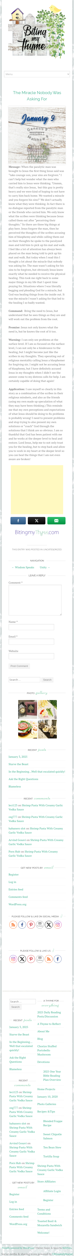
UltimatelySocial (62, 1254)
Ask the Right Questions (23, 779)
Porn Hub (14, 851)
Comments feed (18, 897)
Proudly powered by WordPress (18, 1247)
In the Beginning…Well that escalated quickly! (36, 771)
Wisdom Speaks (23, 567)
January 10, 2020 (47, 1096)
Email (12, 636)
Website (13, 651)
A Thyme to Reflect (49, 1024)
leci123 (12, 805)
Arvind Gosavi (17, 840)
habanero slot (16, 828)
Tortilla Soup (51, 1156)
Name (13, 622)
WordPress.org (17, 904)
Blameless (14, 786)
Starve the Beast (18, 764)
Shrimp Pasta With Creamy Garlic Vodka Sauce (21, 1096)
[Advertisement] (37, 489)
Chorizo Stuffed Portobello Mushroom (46, 1050)
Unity (45, 567)
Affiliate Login (52, 1191)
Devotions (43, 1062)
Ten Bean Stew (52, 1147)
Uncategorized (52, 549)
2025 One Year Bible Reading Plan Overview (52, 1076)
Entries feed (15, 889)
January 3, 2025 (17, 756)
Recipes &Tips (46, 1111)
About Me (43, 1031)
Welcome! (43, 1232)
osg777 (12, 817)
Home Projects (46, 1089)
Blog (40, 1039)
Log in (12, 882)
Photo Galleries (46, 1104)
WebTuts (66, 1247)
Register (13, 874)
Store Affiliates (46, 1181)
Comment (15, 582)
